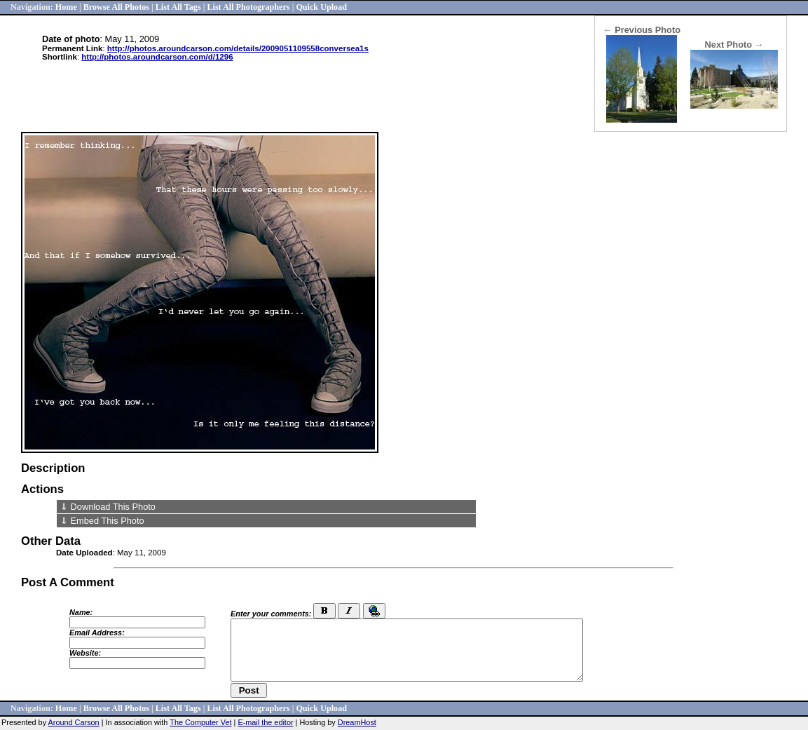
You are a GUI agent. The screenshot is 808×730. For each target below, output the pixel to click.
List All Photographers (248, 7)
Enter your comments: (271, 613)
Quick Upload (321, 7)
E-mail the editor (265, 722)
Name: (81, 612)
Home (66, 7)
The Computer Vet (200, 722)
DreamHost (357, 722)
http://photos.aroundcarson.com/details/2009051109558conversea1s (238, 48)
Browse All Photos (116, 7)
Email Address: (97, 632)
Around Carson (74, 722)
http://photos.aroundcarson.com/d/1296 (157, 57)
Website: (85, 653)
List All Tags (178, 7)
